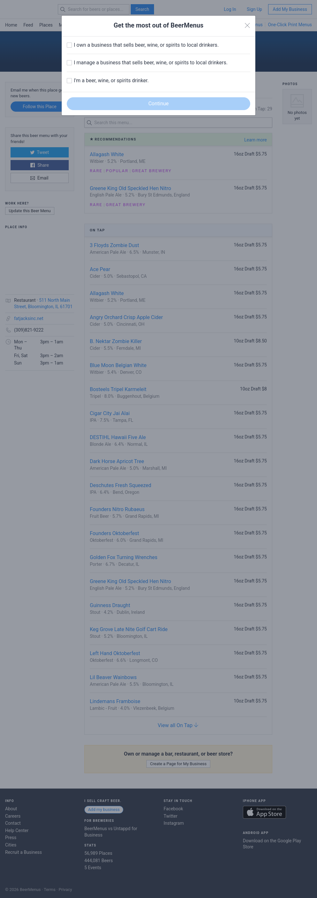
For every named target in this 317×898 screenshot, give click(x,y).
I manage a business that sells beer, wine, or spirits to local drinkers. (151, 63)
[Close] (247, 25)
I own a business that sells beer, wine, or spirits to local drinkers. (146, 45)
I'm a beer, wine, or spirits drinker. (111, 80)
